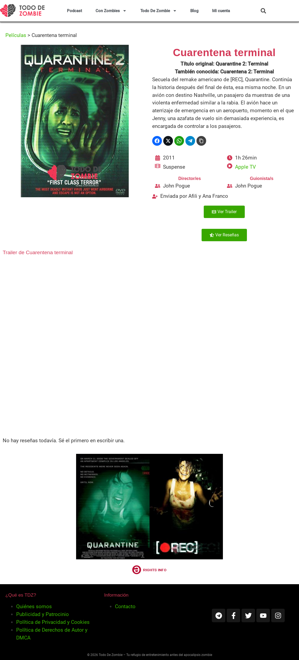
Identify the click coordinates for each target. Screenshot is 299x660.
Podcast (74, 10)
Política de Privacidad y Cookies (53, 622)
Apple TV (245, 167)
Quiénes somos (34, 606)
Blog (194, 10)
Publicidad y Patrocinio (42, 614)
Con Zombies (111, 10)
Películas (15, 35)
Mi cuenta (221, 10)
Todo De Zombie (158, 10)
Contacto (125, 606)
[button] (263, 10)
